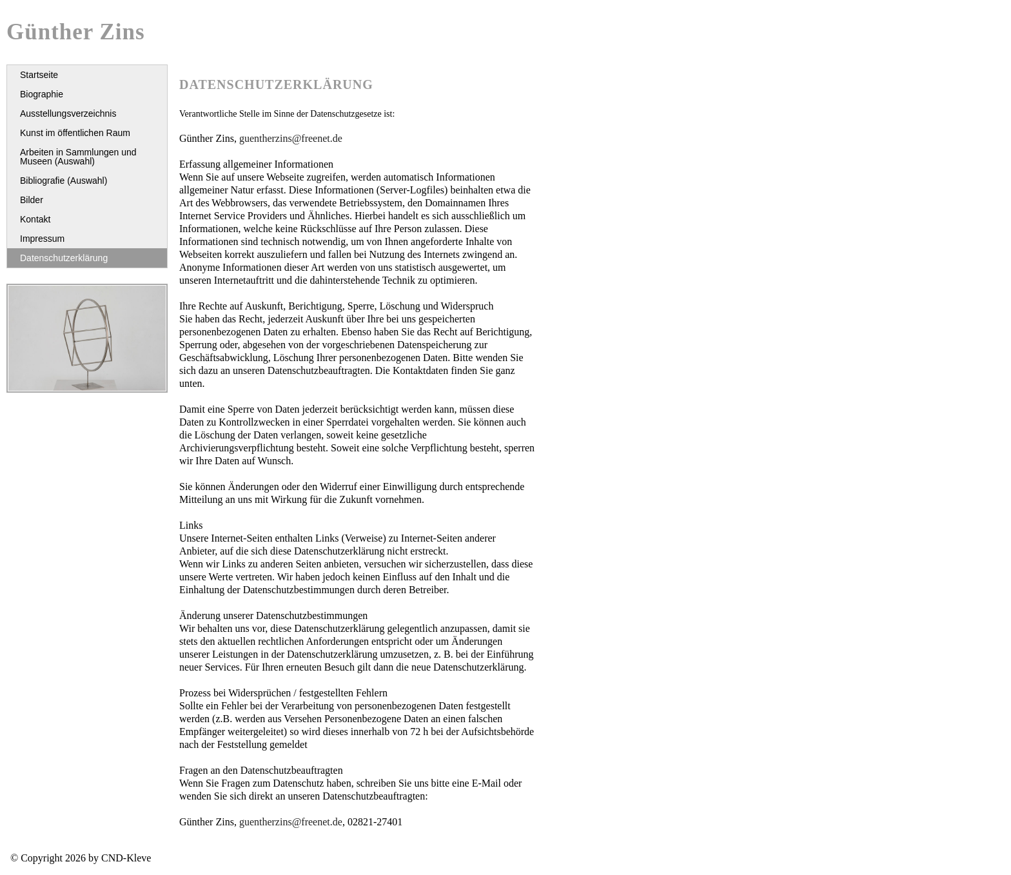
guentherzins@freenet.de (290, 138)
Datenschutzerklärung (64, 258)
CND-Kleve (126, 857)
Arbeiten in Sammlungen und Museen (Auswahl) (78, 156)
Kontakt (35, 219)
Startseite (39, 75)
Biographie (41, 94)
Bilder (31, 200)
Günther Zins (75, 31)
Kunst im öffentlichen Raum (75, 133)
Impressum (42, 238)
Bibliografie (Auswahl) (63, 180)
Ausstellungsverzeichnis (68, 113)
